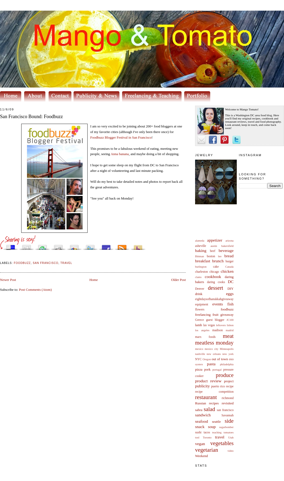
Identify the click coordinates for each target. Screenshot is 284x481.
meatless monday (214, 342)
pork (207, 369)
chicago (214, 271)
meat (228, 336)
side (229, 421)
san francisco (225, 410)
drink (198, 294)
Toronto (207, 437)
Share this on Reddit (58, 246)
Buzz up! (138, 246)
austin (213, 245)
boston (211, 256)
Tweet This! (90, 246)
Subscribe (122, 246)
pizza (198, 369)
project (229, 381)
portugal (217, 369)
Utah (231, 437)
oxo (231, 359)
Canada (229, 266)
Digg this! (27, 246)
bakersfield (227, 245)
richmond (228, 398)
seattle (216, 422)
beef (212, 251)
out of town (220, 359)
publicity (202, 386)
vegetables (222, 443)
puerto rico (218, 386)
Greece (199, 320)
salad (209, 409)
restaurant (206, 397)
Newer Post (8, 280)
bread (229, 256)
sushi (198, 432)
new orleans (213, 354)
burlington (200, 266)
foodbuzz (227, 309)
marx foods (205, 337)
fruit (215, 315)
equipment (201, 304)
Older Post (178, 280)
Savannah (228, 415)
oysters (199, 364)
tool (197, 437)
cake (216, 266)
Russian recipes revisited (214, 403)
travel (220, 437)
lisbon (230, 325)
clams (198, 277)
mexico (199, 348)
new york (228, 354)
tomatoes (229, 432)
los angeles (202, 330)
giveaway (227, 315)
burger (230, 261)
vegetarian (206, 450)
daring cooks (216, 282)
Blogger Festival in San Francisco (121, 137)
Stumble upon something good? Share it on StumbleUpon (42, 246)
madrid (230, 330)
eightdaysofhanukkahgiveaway (214, 299)
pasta (211, 364)
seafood (201, 421)
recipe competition (214, 391)
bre (219, 256)
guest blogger (215, 320)
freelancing (202, 315)
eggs (230, 293)
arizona (229, 240)
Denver (199, 289)
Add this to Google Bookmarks (74, 246)
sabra (198, 410)
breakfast (202, 261)
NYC (198, 359)
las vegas (209, 325)
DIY (230, 289)
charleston (201, 271)
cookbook (213, 276)
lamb (198, 325)
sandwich (203, 415)
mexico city (211, 348)
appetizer (214, 240)
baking (200, 250)
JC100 (230, 319)
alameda (199, 240)
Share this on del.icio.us (11, 246)
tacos (207, 432)
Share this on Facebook (106, 246)
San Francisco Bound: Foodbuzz (31, 116)
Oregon (207, 359)
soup (212, 426)
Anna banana (120, 154)
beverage (226, 250)
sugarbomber (226, 427)
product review (208, 381)
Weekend (201, 456)
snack (200, 426)
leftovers (221, 325)
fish (230, 304)
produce (225, 375)
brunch (217, 261)
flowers (199, 309)
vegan (200, 443)
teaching (216, 432)
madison (217, 330)
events (217, 304)
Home (93, 280)
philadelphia (227, 364)
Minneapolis (227, 348)
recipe (230, 386)
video (230, 450)
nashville (200, 354)
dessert (215, 288)
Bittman (199, 256)
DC (231, 281)
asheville (200, 246)
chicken (227, 271)
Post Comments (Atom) (35, 290)
